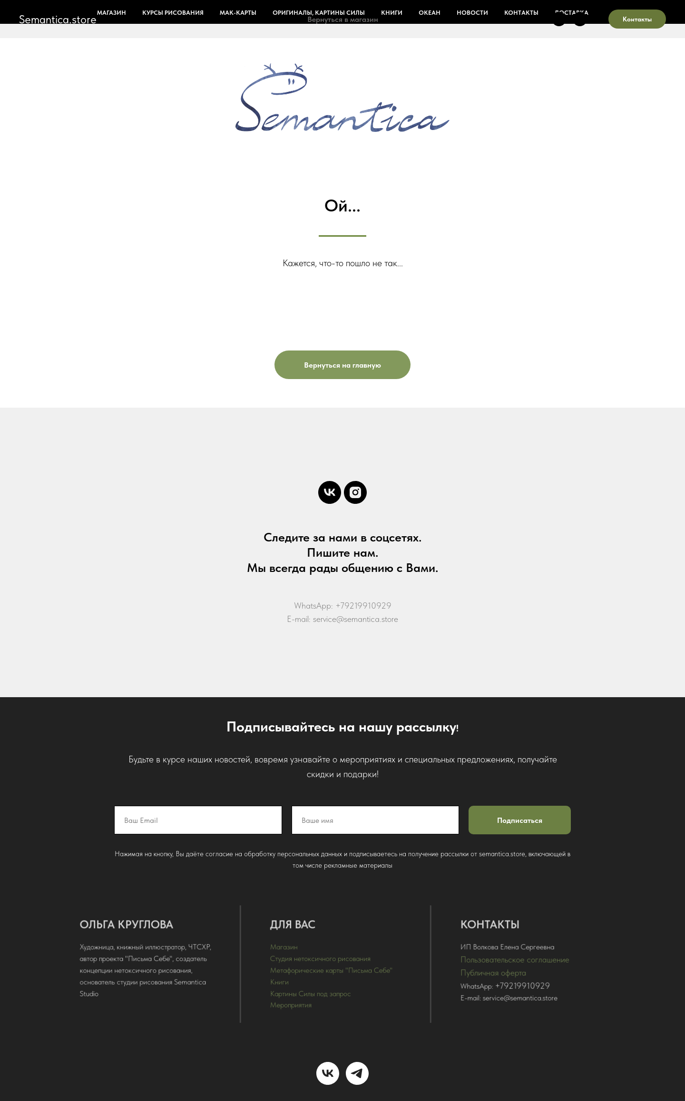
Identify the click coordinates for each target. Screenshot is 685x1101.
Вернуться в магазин (342, 19)
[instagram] (580, 19)
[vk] (559, 19)
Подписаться (517, 820)
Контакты (637, 19)
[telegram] (357, 1073)
